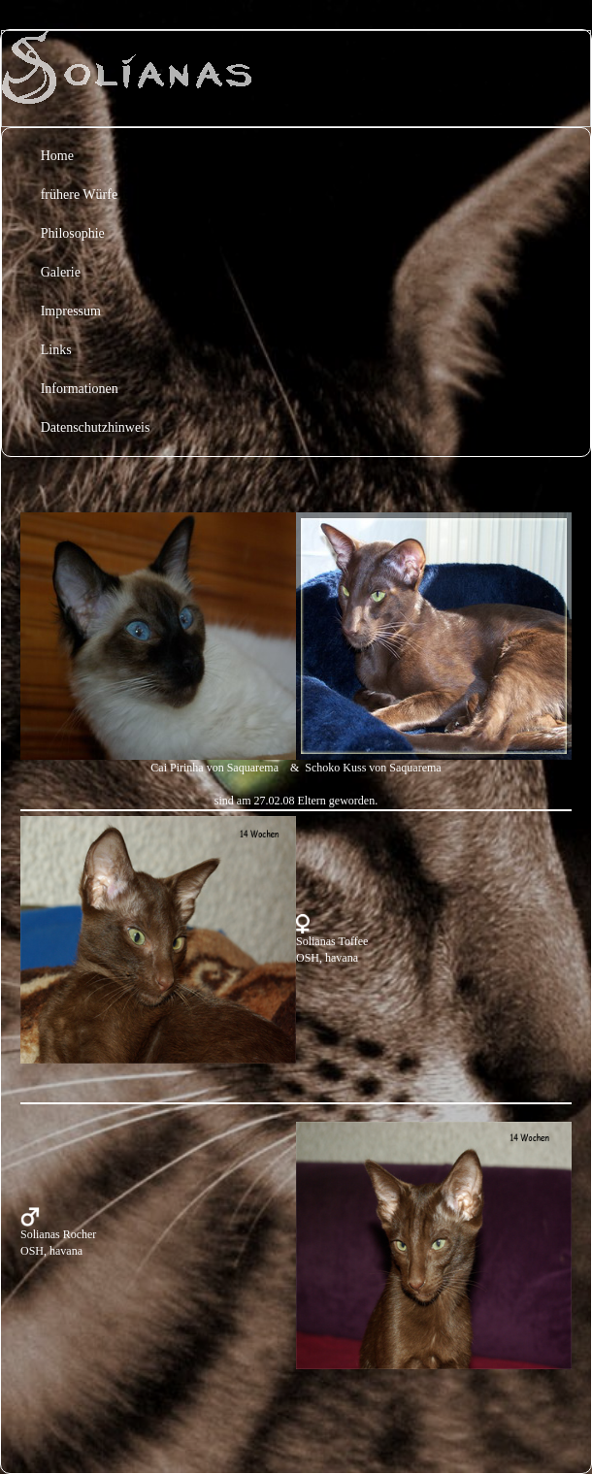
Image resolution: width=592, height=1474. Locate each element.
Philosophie (73, 233)
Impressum (71, 311)
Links (56, 350)
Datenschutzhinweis (95, 427)
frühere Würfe (79, 194)
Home (57, 155)
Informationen (79, 388)
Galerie (61, 272)
